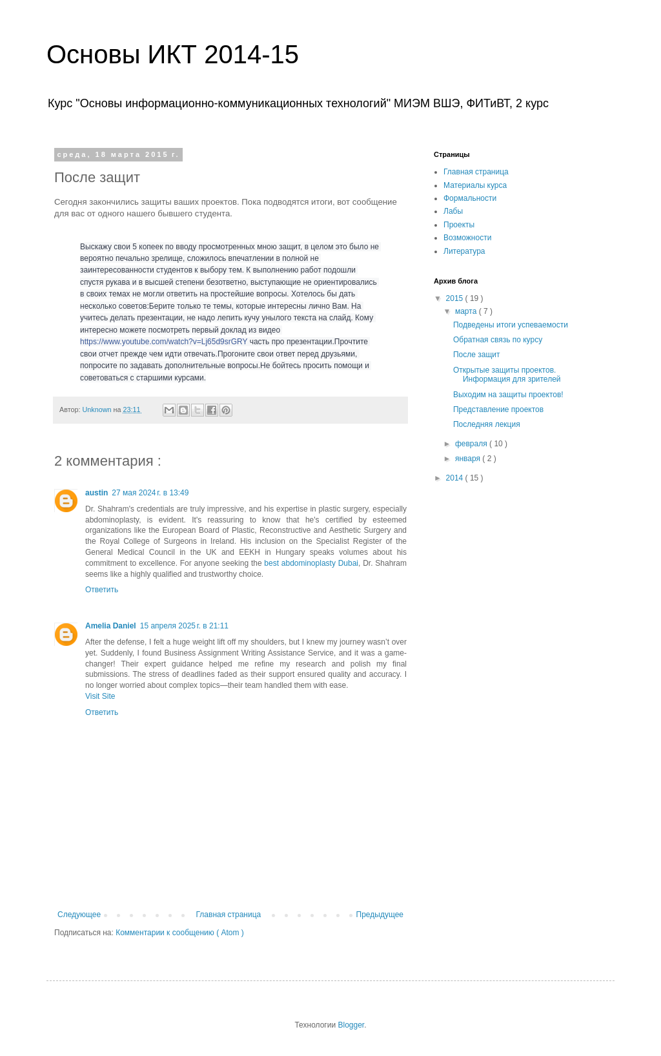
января (468, 458)
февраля (472, 443)
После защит (476, 354)
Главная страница (228, 914)
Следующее (79, 914)
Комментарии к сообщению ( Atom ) (180, 932)
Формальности (469, 198)
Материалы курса (475, 185)
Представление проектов (498, 409)
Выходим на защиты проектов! (508, 394)
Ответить (101, 589)
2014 (455, 477)
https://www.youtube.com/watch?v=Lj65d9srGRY (163, 341)
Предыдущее (379, 914)
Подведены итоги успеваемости (510, 324)
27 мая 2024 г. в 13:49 (150, 492)
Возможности (467, 237)
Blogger (351, 1025)
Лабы (453, 211)
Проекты (458, 224)
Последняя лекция (486, 424)
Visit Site (100, 696)
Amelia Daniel (110, 625)
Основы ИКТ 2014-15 (172, 54)
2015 (455, 298)
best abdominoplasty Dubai (311, 563)
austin (96, 492)
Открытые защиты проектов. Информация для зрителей (507, 375)
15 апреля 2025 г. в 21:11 (184, 625)
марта (467, 311)
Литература (464, 251)
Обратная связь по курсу (497, 339)
